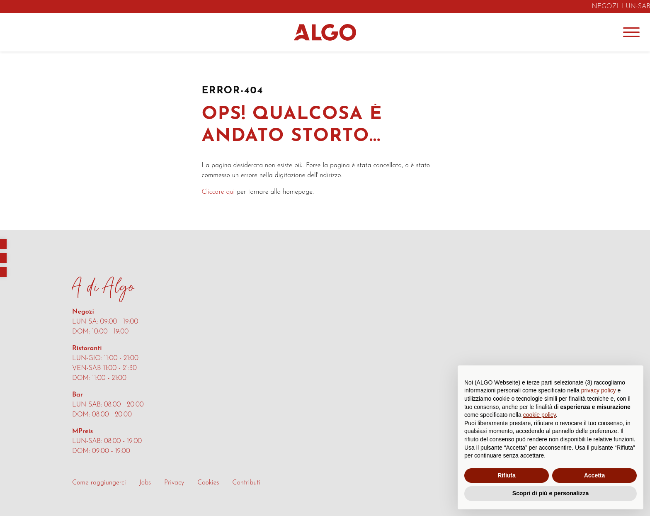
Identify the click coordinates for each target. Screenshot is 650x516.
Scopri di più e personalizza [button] (550, 493)
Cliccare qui (218, 192)
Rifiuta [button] (506, 475)
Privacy (174, 482)
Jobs (145, 482)
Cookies (208, 482)
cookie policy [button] (539, 414)
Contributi (246, 482)
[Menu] (631, 32)
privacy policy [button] (598, 390)
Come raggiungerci (99, 482)
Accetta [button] (594, 475)
